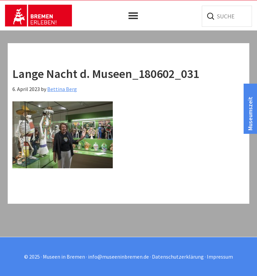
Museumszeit (250, 113)
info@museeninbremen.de (118, 256)
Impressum (220, 256)
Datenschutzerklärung (178, 256)
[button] (134, 16)
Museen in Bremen (38, 15)
